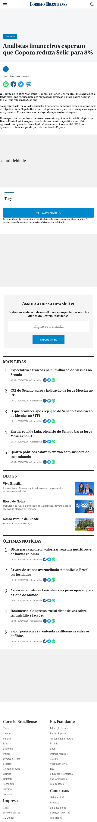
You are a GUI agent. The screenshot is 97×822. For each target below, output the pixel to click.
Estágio (54, 743)
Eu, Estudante (62, 721)
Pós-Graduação (58, 778)
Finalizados (56, 817)
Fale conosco (57, 783)
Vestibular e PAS (59, 763)
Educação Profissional (61, 773)
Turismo (7, 788)
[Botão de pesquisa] (92, 4)
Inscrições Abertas (60, 812)
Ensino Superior (58, 733)
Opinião (7, 773)
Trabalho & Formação (61, 738)
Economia (8, 748)
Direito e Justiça (11, 812)
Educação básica (59, 728)
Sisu (52, 768)
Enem (53, 748)
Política (7, 738)
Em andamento (58, 807)
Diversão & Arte (11, 758)
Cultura (54, 758)
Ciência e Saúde (11, 768)
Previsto (54, 802)
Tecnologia (8, 783)
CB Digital (8, 817)
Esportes (8, 763)
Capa (6, 728)
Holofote (7, 778)
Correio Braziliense (20, 721)
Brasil (6, 743)
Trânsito (7, 794)
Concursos (59, 791)
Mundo (7, 753)
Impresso (11, 801)
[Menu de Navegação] (5, 4)
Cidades (7, 733)
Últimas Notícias (59, 753)
